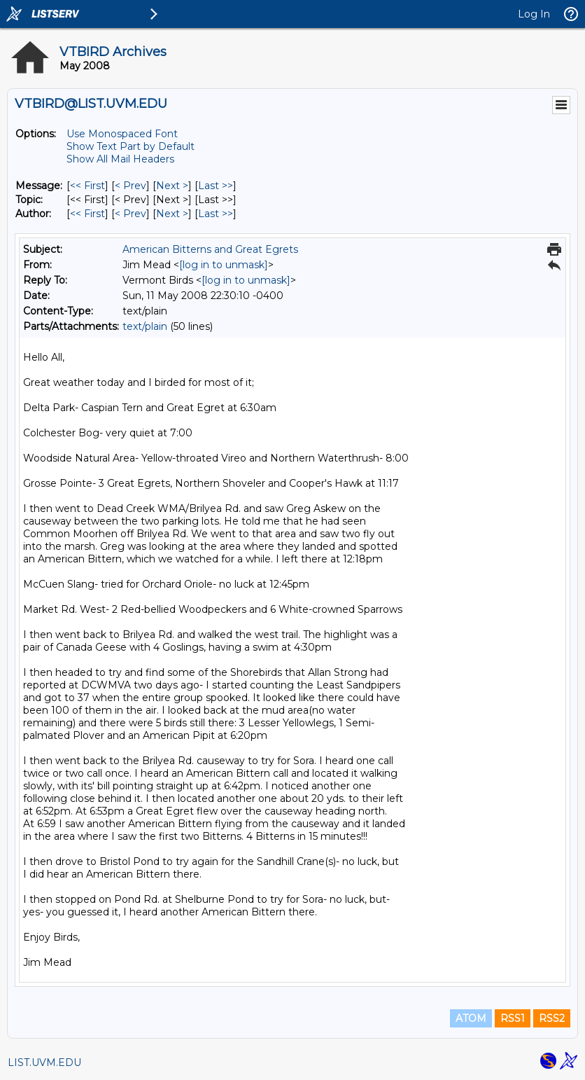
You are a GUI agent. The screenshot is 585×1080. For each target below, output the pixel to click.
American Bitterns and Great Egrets (210, 249)
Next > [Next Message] (172, 185)
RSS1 (512, 1018)
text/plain (144, 326)
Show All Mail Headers (120, 159)
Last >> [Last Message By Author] (215, 213)
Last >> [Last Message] (215, 185)
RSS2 (552, 1018)
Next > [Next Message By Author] (172, 213)
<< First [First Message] (87, 185)
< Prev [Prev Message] (130, 185)
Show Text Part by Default (130, 146)
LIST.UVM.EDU (44, 1062)
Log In (534, 14)
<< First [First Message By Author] (87, 213)
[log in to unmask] (223, 264)
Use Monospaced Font (122, 133)
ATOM (471, 1018)
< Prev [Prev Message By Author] (130, 213)
